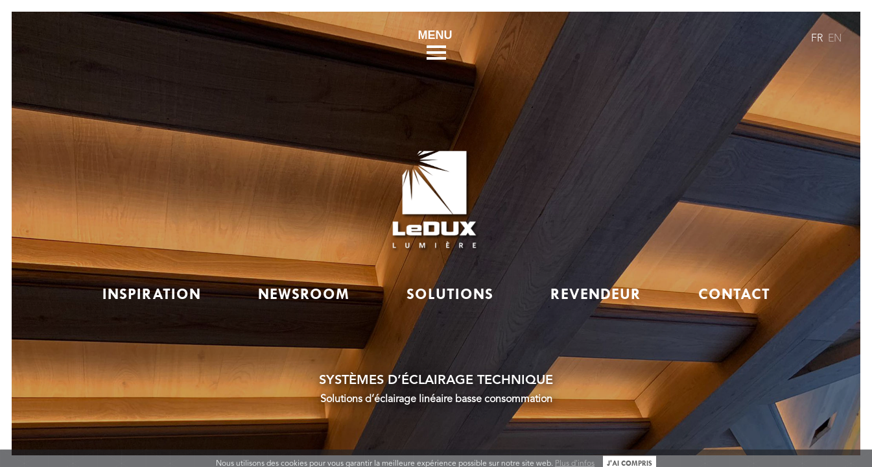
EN (835, 39)
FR (817, 39)
